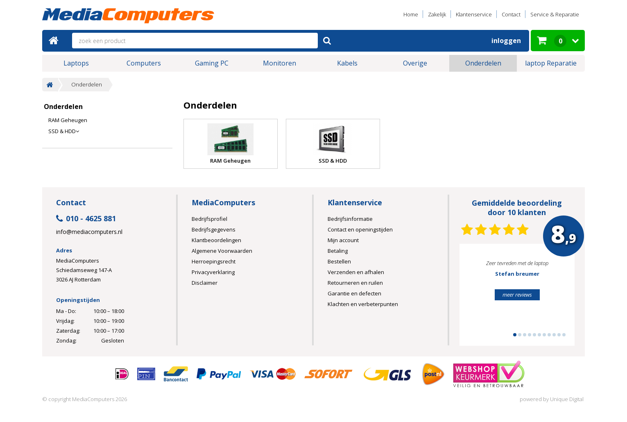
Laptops (76, 63)
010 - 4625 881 (86, 219)
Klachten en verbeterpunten (363, 304)
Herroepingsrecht (213, 261)
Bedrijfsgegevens (213, 229)
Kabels (347, 63)
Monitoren (279, 63)
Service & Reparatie (554, 14)
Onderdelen (483, 63)
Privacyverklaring (213, 272)
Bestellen (339, 261)
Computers (144, 63)
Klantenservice (474, 14)
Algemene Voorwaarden (222, 250)
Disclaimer (204, 282)
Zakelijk (437, 14)
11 (564, 334)
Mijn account (343, 240)
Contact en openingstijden (360, 229)
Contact (511, 14)
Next (555, 298)
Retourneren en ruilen (355, 282)
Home (410, 14)
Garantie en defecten (354, 293)
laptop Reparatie (551, 63)
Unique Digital (567, 399)
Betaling (338, 250)
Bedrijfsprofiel (209, 218)
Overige (415, 63)
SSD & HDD (63, 131)
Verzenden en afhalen (356, 272)
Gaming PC (212, 63)
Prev (478, 298)
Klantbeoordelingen (216, 240)
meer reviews (517, 294)
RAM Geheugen (67, 120)
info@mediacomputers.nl (89, 232)
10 (559, 334)
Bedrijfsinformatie (350, 218)
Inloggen (506, 40)
